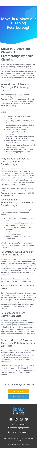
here (27, 447)
